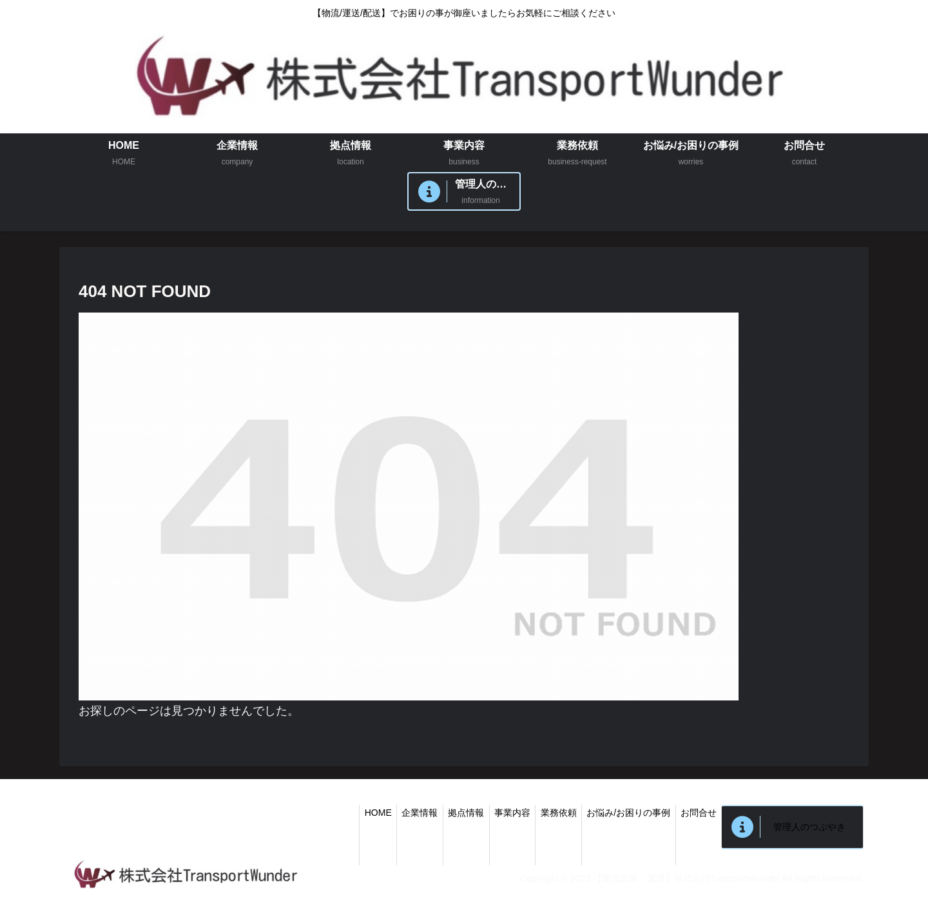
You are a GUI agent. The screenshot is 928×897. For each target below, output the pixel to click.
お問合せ (693, 812)
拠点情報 (447, 812)
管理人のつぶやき (807, 827)
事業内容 (497, 812)
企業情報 (398, 812)
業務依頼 (546, 812)
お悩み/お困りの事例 (620, 812)
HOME (352, 812)
